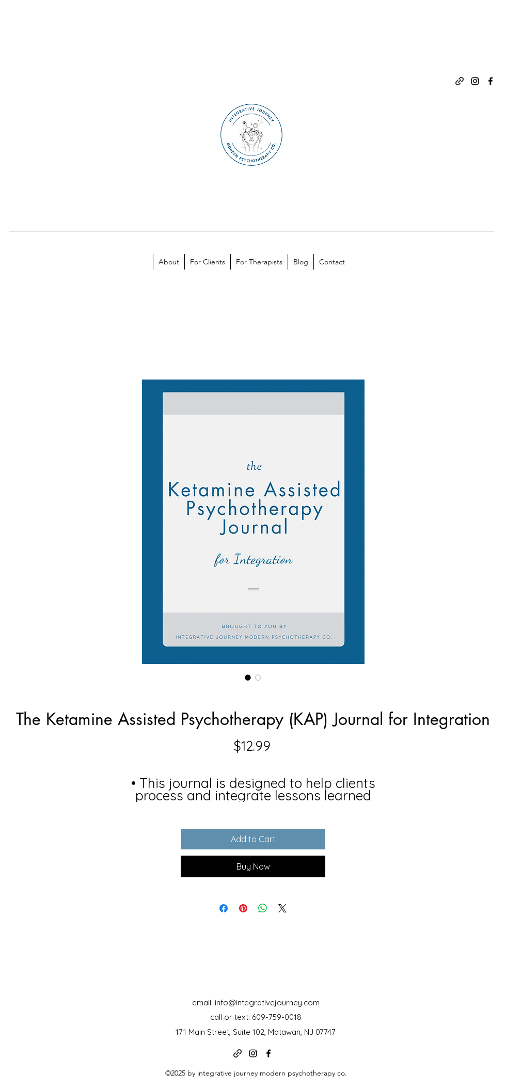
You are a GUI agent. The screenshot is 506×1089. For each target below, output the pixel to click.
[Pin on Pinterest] (243, 908)
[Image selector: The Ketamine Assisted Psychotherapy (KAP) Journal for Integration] (248, 677)
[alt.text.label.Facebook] (490, 81)
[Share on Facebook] (223, 908)
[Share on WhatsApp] (263, 908)
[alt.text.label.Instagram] (475, 81)
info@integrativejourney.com (267, 1002)
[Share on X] (282, 908)
